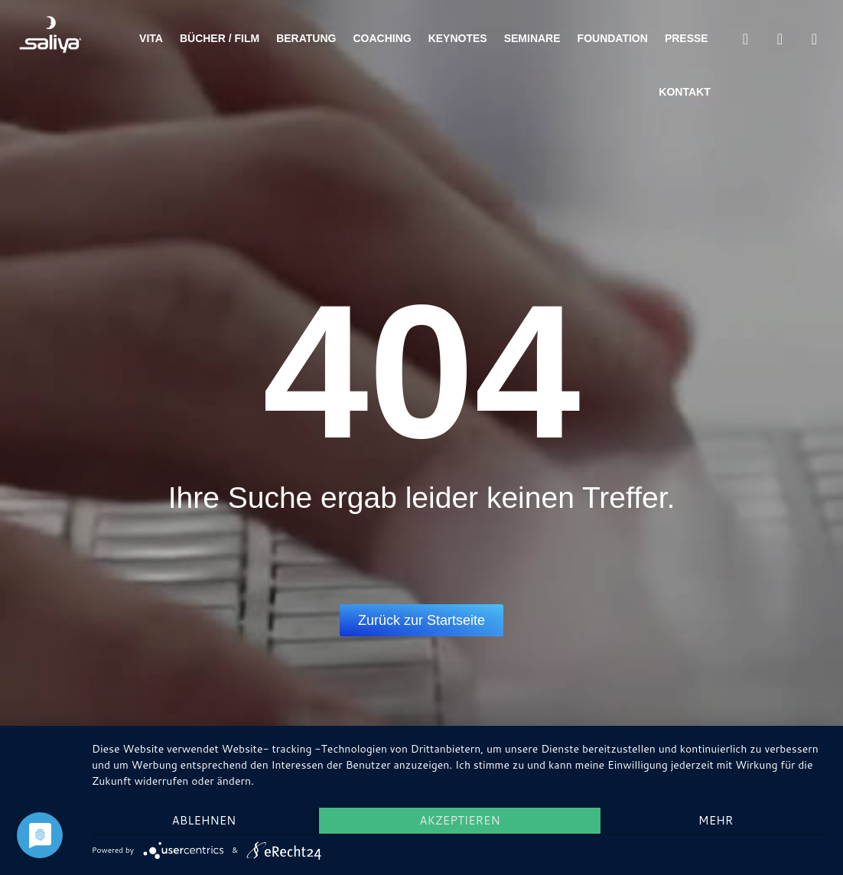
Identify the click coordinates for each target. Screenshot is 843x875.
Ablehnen (201, 822)
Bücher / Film (219, 38)
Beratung (306, 38)
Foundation (613, 38)
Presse (686, 38)
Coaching (382, 38)
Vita (151, 38)
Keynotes (457, 38)
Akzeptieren (459, 822)
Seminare (532, 38)
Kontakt (684, 92)
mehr (718, 822)
